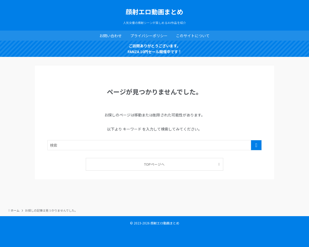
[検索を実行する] (256, 145)
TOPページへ (154, 164)
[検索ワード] (154, 145)
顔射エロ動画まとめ (154, 12)
